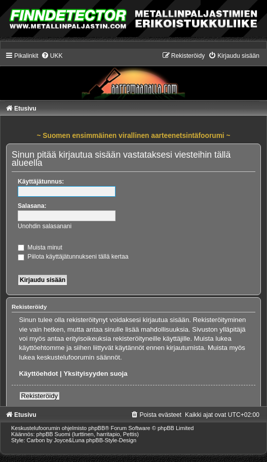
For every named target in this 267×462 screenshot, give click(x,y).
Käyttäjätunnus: (41, 181)
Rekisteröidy (39, 396)
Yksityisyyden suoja (95, 373)
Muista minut (40, 247)
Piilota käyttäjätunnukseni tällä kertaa (73, 256)
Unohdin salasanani (44, 226)
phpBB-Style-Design (111, 440)
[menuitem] (52, 55)
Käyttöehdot (38, 373)
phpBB (96, 428)
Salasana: (32, 205)
